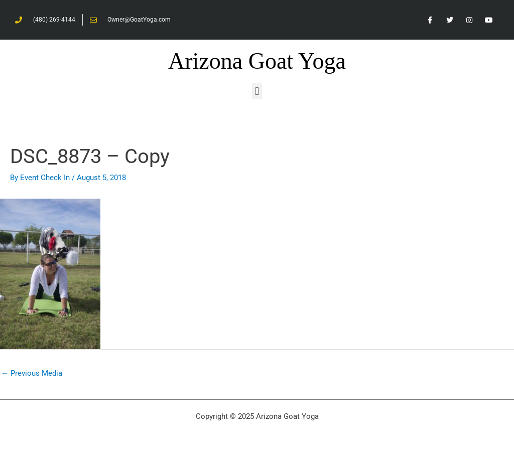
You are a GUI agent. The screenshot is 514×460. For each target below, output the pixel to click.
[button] (257, 91)
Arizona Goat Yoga (257, 61)
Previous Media (31, 373)
